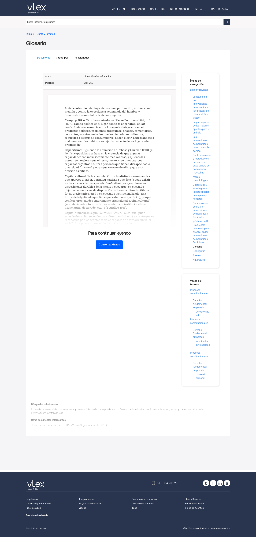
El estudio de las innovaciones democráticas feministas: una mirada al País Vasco (201, 107)
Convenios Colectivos (143, 503)
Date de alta (219, 9)
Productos (137, 9)
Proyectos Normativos (90, 503)
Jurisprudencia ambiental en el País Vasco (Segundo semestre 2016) (70, 425)
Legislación (32, 499)
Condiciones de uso (36, 528)
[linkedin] (220, 483)
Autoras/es (199, 259)
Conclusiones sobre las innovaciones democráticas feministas (200, 210)
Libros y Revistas (199, 89)
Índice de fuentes (194, 508)
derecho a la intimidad (192, 409)
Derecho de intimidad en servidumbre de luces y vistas (148, 409)
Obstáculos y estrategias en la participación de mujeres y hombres (201, 191)
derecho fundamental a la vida (47, 413)
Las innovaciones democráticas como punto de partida (201, 144)
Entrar (198, 9)
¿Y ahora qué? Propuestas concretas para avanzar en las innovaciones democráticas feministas (201, 232)
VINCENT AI (118, 9)
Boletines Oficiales (194, 503)
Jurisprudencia (86, 499)
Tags (134, 508)
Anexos (197, 255)
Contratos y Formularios (38, 503)
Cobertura (157, 9)
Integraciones (179, 9)
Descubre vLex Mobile (37, 515)
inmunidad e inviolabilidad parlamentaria (52, 409)
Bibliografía (199, 251)
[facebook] (213, 483)
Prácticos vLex (33, 508)
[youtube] (227, 483)
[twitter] (206, 483)
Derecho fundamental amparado (200, 304)
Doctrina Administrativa (144, 499)
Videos (82, 508)
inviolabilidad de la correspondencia (96, 409)
